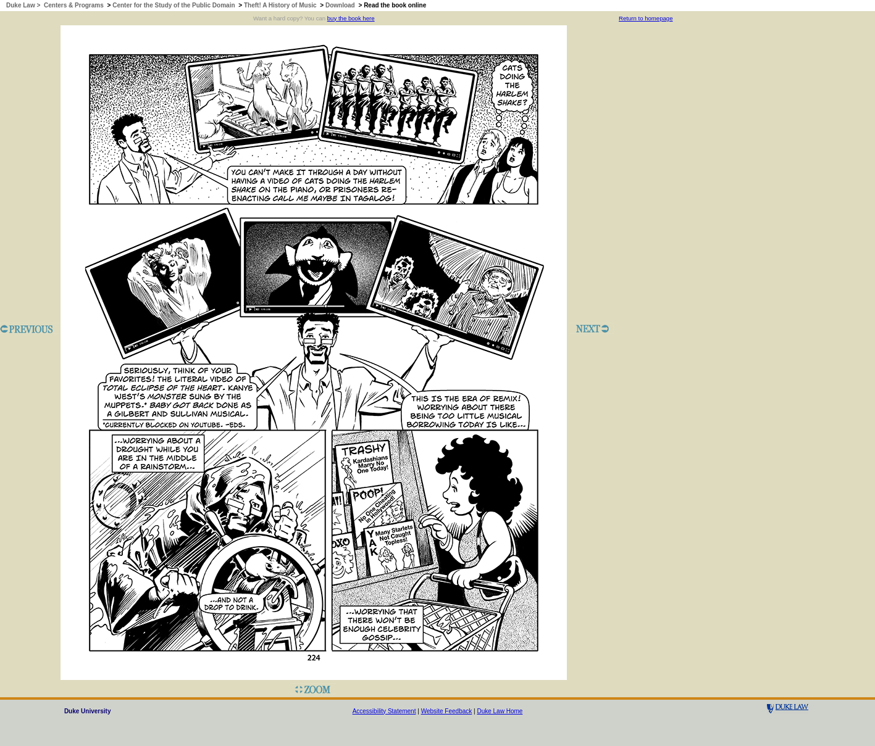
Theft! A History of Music (280, 5)
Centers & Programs (74, 5)
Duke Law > (24, 5)
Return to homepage (645, 18)
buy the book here (351, 18)
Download (340, 5)
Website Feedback (446, 711)
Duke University (87, 711)
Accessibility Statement (384, 711)
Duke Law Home (499, 711)
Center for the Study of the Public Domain (173, 5)
